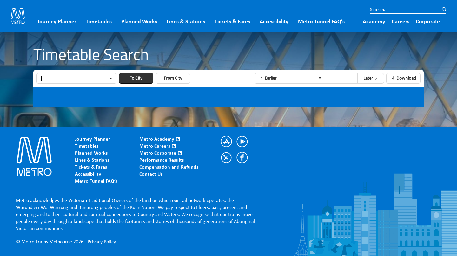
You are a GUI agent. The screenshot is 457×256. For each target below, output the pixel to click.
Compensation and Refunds (168, 167)
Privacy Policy (102, 242)
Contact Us (150, 174)
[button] (268, 78)
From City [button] (173, 78)
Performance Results (161, 160)
